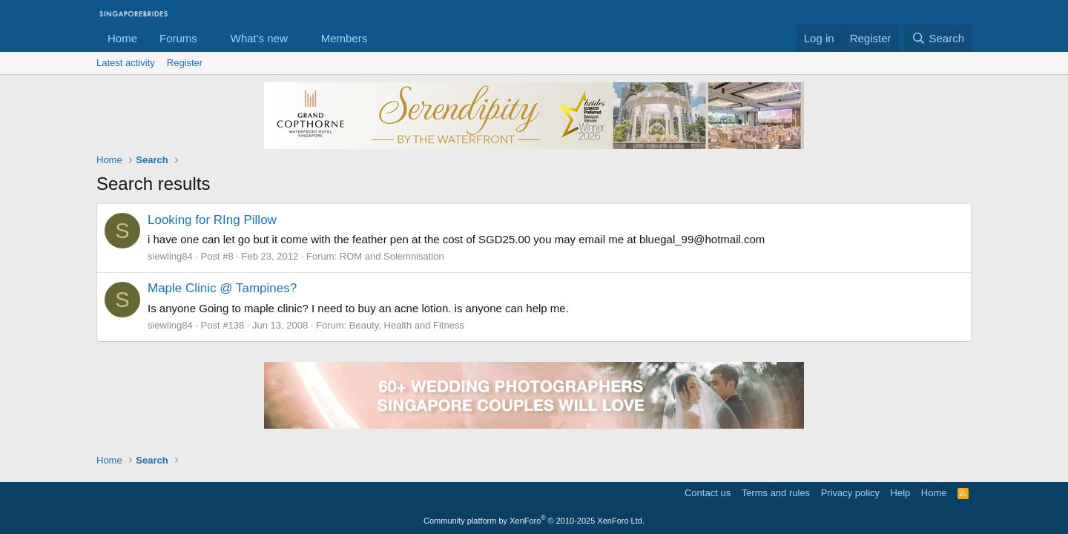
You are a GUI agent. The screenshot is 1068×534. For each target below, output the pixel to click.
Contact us (708, 492)
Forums (178, 38)
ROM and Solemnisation (392, 256)
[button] (209, 38)
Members (344, 38)
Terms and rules (776, 492)
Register (184, 62)
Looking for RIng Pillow (212, 220)
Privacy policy (850, 492)
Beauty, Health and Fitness (406, 325)
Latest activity (125, 62)
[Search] (938, 38)
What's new (259, 38)
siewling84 (170, 256)
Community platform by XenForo (534, 520)
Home (122, 38)
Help (901, 492)
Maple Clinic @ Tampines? (222, 288)
